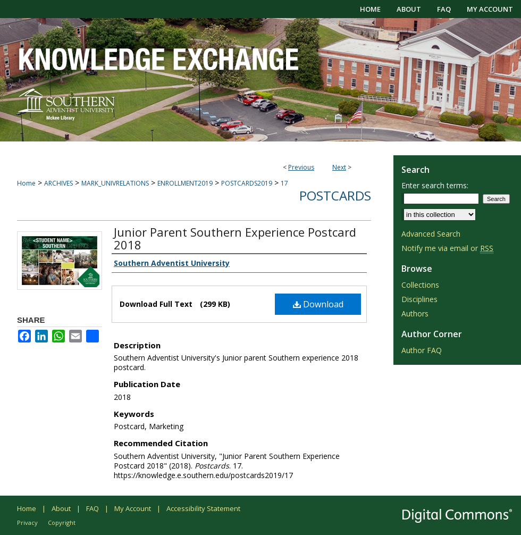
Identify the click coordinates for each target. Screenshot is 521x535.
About (61, 508)
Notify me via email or (447, 248)
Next (339, 167)
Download (318, 304)
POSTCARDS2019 (246, 183)
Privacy (27, 522)
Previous (301, 167)
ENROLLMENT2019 (185, 183)
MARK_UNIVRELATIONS (115, 183)
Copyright (61, 522)
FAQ (92, 508)
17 (284, 183)
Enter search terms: (434, 185)
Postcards (335, 195)
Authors (414, 313)
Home (26, 183)
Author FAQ (421, 350)
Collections (420, 285)
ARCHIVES (58, 183)
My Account (132, 508)
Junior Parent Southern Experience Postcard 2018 (235, 238)
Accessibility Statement (203, 508)
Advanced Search (430, 234)
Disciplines (419, 299)
